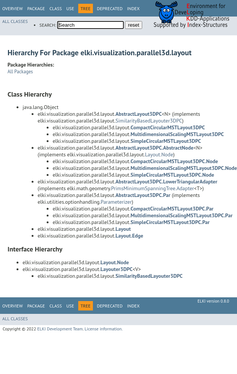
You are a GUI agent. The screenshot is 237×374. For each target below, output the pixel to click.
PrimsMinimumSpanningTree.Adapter (152, 188)
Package (36, 8)
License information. (104, 329)
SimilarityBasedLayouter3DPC (148, 120)
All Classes (15, 21)
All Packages (20, 71)
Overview (12, 8)
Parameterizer (116, 201)
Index (133, 8)
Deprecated (110, 8)
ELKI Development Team (60, 329)
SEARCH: (48, 25)
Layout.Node (159, 154)
